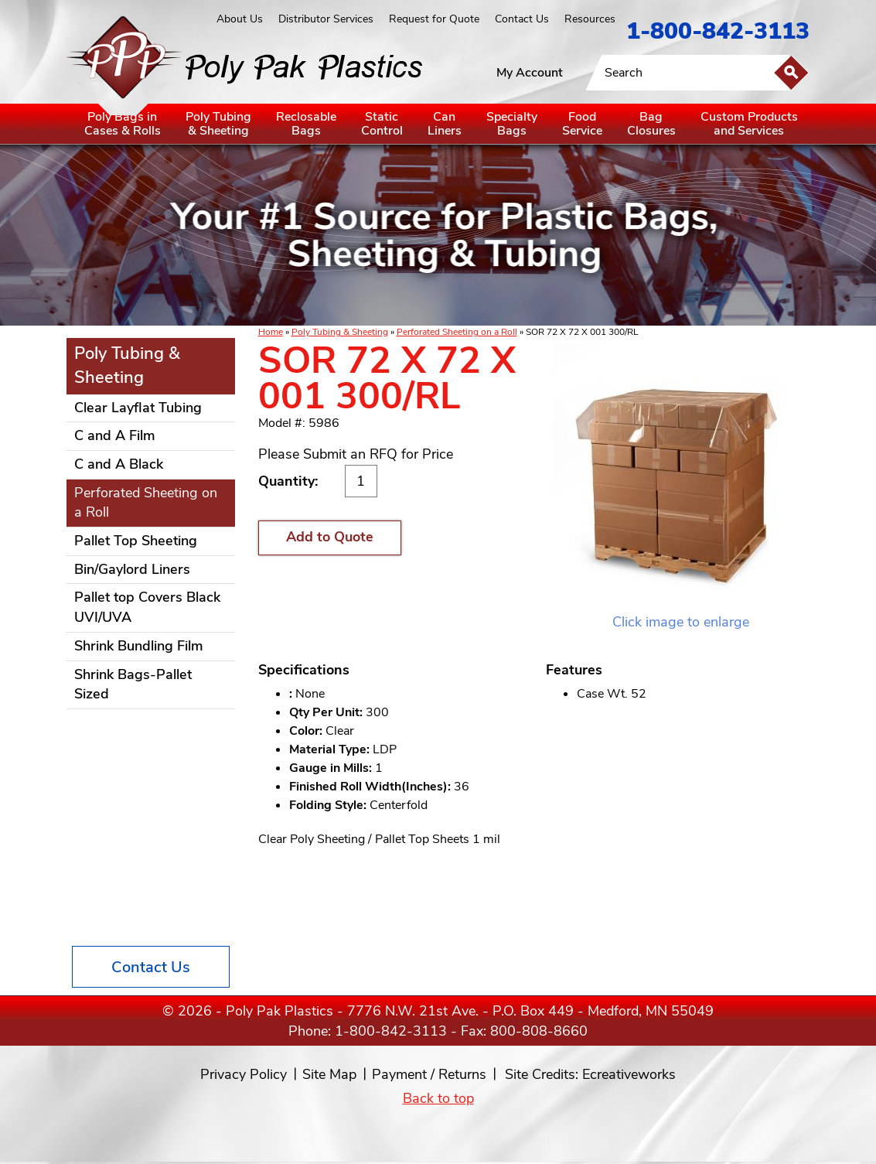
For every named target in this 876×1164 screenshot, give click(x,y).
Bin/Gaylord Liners (132, 569)
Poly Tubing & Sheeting (339, 332)
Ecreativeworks (629, 1074)
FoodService (582, 123)
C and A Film (114, 435)
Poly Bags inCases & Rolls (122, 123)
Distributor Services (325, 19)
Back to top (438, 1098)
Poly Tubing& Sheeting (218, 123)
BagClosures (651, 123)
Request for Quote (434, 19)
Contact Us (522, 19)
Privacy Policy (243, 1074)
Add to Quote (329, 536)
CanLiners (445, 123)
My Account (529, 72)
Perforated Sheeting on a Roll (457, 332)
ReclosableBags (306, 123)
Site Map (329, 1074)
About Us (239, 19)
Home (270, 332)
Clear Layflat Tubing (138, 407)
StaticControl (382, 123)
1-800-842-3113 (718, 31)
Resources (589, 19)
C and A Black (118, 464)
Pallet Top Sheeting (135, 540)
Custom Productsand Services (749, 123)
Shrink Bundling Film (138, 646)
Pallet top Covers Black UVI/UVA (147, 607)
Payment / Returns (429, 1074)
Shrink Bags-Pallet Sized (133, 684)
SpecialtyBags (511, 123)
